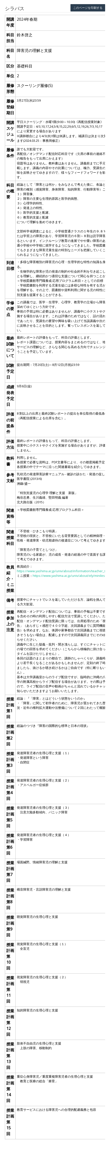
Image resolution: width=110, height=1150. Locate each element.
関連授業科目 (10, 537)
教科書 (10, 461)
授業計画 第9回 (10, 926)
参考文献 (10, 477)
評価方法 (10, 444)
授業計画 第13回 (10, 1055)
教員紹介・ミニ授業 (10, 578)
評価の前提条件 (10, 422)
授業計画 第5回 (10, 817)
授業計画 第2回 (10, 735)
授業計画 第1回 (10, 707)
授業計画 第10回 (10, 956)
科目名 (10, 53)
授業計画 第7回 (10, 871)
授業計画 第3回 (10, 762)
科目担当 (10, 37)
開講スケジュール (10, 131)
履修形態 (10, 88)
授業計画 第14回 (10, 1088)
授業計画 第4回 (10, 789)
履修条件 (10, 152)
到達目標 (10, 265)
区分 (10, 66)
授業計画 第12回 (10, 1022)
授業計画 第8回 (10, 898)
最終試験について (10, 346)
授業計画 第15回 (10, 1122)
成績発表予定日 (10, 395)
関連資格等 (10, 516)
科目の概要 (10, 191)
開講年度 (10, 22)
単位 (10, 75)
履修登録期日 (10, 106)
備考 (10, 600)
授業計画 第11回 (10, 989)
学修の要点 (10, 308)
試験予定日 (10, 371)
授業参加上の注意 (10, 620)
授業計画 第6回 (10, 844)
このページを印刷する (87, 8)
